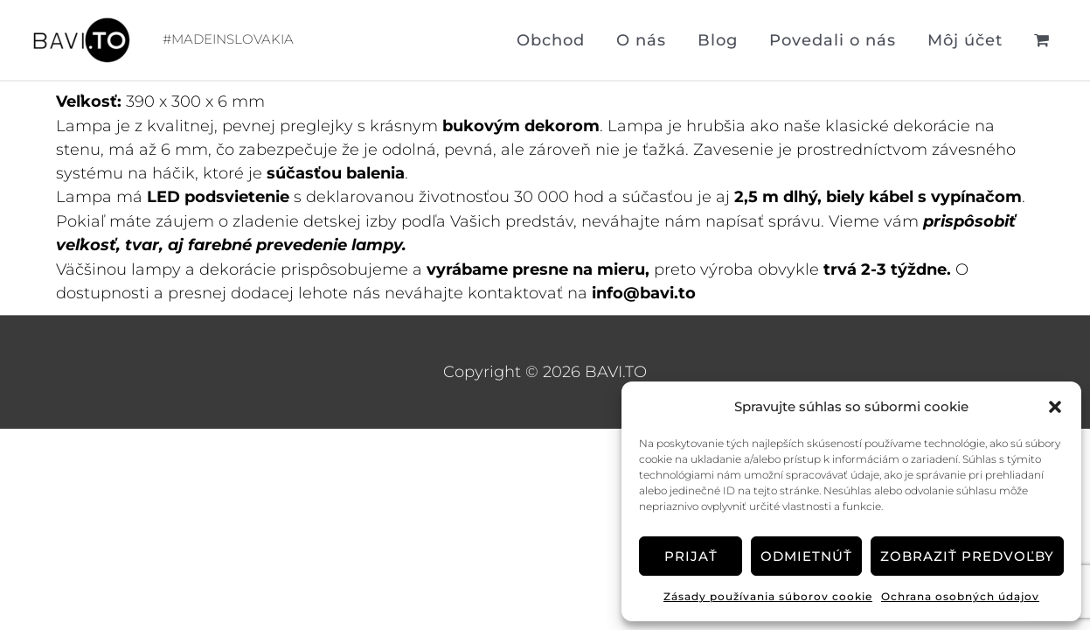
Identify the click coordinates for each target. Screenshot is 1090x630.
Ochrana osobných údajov (960, 596)
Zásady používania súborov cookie (767, 596)
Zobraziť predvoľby (967, 556)
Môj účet (965, 40)
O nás (641, 40)
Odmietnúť (806, 556)
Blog (718, 40)
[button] (1055, 407)
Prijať (691, 556)
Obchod (551, 40)
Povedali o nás (832, 40)
